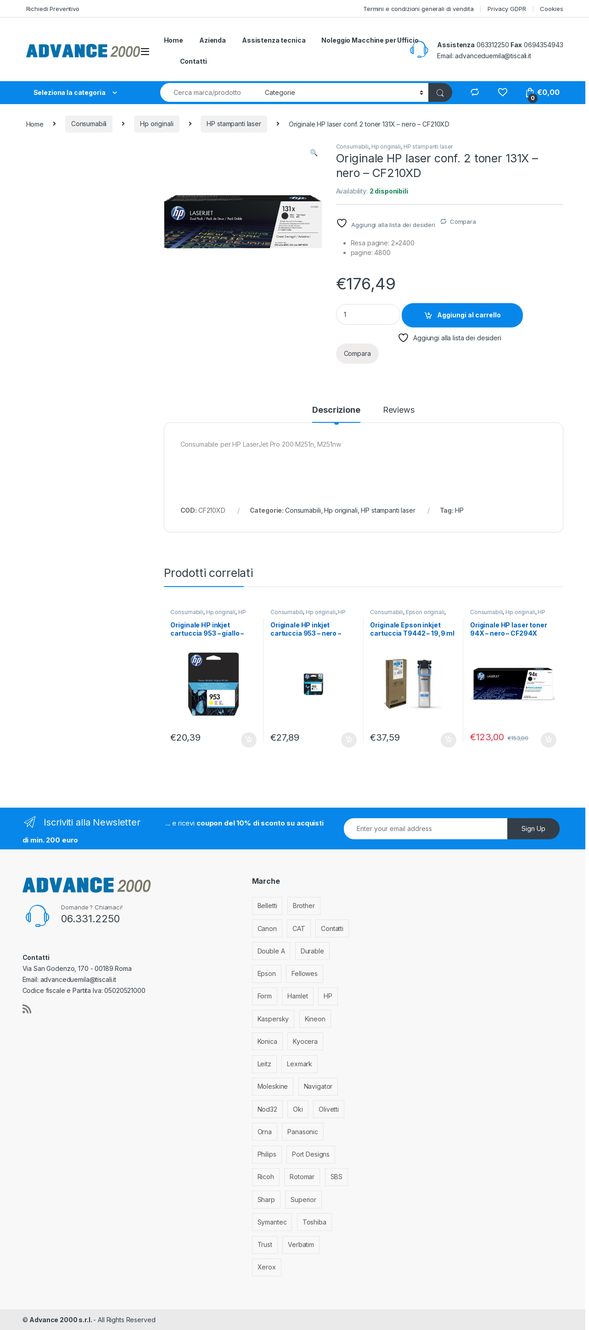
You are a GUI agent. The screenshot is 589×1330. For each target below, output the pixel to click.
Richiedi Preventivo (52, 8)
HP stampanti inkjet (208, 615)
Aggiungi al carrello (469, 315)
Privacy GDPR (507, 8)
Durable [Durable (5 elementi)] (312, 951)
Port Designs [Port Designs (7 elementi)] (311, 1154)
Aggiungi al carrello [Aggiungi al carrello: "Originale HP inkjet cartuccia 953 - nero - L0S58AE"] (349, 740)
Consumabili (89, 123)
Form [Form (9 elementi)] (265, 996)
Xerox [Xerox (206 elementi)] (267, 1267)
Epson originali (425, 612)
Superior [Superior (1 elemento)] (303, 1199)
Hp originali (156, 123)
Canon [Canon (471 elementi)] (267, 928)
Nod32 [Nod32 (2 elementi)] (267, 1109)
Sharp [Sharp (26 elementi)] (266, 1199)
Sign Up (533, 828)
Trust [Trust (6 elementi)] (265, 1244)
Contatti (193, 61)
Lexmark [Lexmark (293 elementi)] (299, 1064)
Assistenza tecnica (273, 40)
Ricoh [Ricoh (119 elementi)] (266, 1176)
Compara (463, 221)
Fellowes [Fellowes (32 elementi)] (305, 973)
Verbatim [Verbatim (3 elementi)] (301, 1244)
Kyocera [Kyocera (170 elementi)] (305, 1041)
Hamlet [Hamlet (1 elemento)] (297, 996)
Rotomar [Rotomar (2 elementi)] (302, 1176)
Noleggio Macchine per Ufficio (369, 40)
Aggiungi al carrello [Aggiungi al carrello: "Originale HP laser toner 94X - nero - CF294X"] (548, 740)
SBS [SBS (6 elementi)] (337, 1176)
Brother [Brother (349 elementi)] (304, 905)
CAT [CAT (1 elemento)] (298, 928)
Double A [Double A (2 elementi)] (271, 951)
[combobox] (210, 92)
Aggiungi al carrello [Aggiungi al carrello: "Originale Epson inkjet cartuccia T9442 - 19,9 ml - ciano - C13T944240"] (448, 740)
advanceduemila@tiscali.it (493, 56)
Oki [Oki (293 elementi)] (298, 1109)
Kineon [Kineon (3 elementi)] (315, 1019)
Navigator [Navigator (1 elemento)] (318, 1086)
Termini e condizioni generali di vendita (418, 8)
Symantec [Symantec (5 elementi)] (272, 1222)
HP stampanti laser (234, 123)
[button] (314, 152)
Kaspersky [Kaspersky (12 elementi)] (273, 1019)
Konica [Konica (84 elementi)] (267, 1041)
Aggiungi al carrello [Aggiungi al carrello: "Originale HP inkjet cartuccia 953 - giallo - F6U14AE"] (249, 740)
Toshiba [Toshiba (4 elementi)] (314, 1222)
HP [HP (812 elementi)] (328, 996)
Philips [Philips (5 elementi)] (267, 1154)
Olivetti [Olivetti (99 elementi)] (329, 1109)
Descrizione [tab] (336, 410)
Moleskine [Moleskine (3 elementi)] (273, 1086)
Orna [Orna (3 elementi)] (265, 1132)
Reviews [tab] (399, 410)
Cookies (551, 8)
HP (459, 510)
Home (173, 40)
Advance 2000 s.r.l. (61, 1320)
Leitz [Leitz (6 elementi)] (264, 1064)
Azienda (212, 40)
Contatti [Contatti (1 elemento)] (332, 928)
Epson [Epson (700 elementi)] (267, 973)
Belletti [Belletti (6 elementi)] (267, 905)
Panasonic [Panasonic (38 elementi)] (302, 1132)
